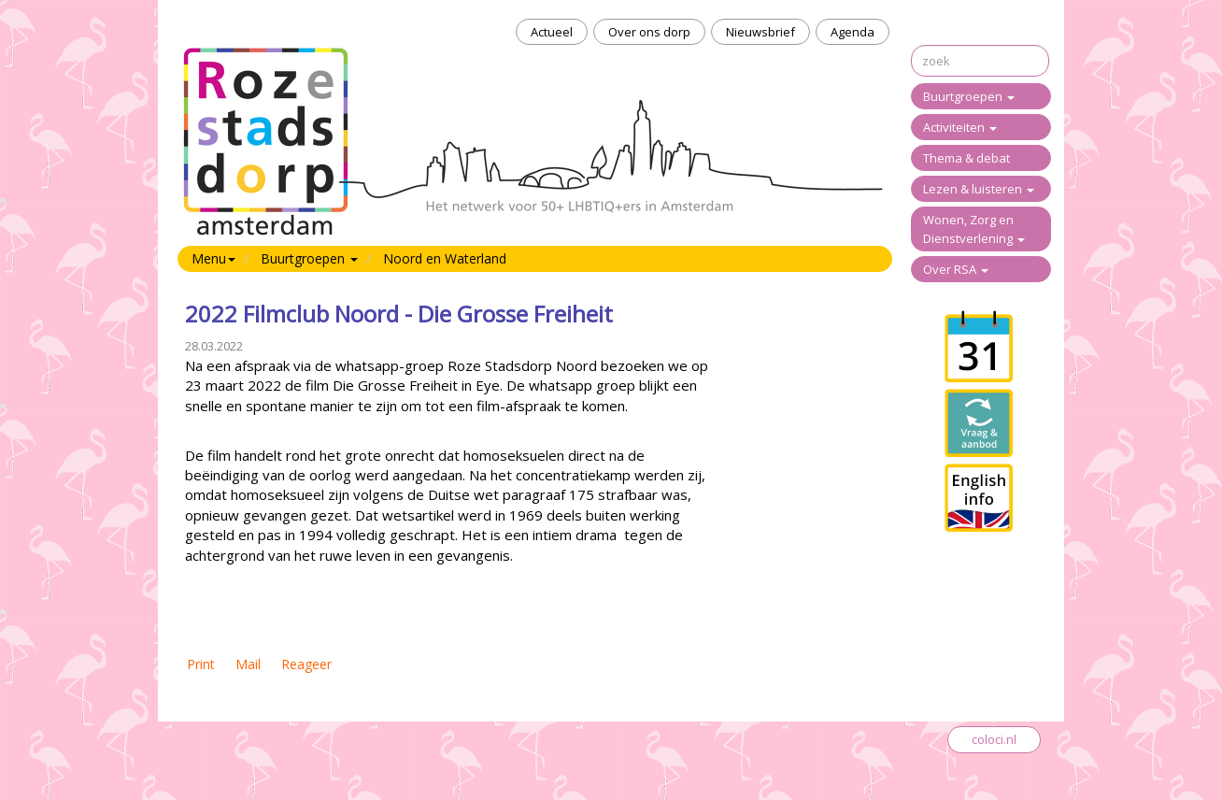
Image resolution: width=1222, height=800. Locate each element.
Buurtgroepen (969, 96)
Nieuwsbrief (760, 31)
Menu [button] (213, 258)
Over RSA (955, 269)
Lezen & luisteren (978, 188)
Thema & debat (966, 158)
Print (201, 664)
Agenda (852, 31)
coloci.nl (994, 739)
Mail (248, 664)
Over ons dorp (649, 31)
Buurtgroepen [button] (309, 258)
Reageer (306, 664)
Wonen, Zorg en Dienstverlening (974, 229)
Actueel (552, 31)
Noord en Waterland (444, 258)
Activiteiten (960, 127)
